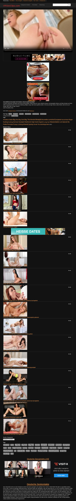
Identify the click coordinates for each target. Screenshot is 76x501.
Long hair (21, 114)
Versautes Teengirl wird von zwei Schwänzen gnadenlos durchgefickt (20, 300)
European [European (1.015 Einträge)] (57, 119)
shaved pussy (36, 114)
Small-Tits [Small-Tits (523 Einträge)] (37, 124)
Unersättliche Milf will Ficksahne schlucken (14, 176)
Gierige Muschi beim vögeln (10, 227)
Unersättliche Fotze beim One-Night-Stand (13, 434)
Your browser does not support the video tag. (38, 31)
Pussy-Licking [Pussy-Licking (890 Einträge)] (18, 124)
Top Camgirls (19, 0)
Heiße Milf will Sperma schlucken (11, 283)
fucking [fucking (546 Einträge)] (10, 122)
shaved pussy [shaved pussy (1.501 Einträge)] (28, 124)
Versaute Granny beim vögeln (10, 160)
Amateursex (42, 0)
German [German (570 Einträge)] (15, 122)
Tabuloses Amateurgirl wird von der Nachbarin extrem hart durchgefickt (21, 400)
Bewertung (41, 4)
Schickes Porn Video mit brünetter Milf (12, 143)
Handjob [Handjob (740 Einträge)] (21, 122)
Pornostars (34, 4)
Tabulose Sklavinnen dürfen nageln (12, 210)
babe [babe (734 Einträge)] (11, 119)
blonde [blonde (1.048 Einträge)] (32, 119)
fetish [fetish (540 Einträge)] (67, 119)
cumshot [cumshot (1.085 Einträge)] (51, 119)
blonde (10, 114)
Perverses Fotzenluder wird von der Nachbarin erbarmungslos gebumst (21, 317)
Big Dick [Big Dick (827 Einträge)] (21, 119)
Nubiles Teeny (14, 115)
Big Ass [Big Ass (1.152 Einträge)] (15, 119)
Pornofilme (12, 0)
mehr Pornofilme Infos (8, 107)
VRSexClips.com (11, 5)
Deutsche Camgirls (27, 0)
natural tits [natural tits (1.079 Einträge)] (66, 122)
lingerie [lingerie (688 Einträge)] (41, 122)
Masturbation (28, 114)
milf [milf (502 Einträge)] (61, 122)
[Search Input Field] (60, 5)
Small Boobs (43, 114)
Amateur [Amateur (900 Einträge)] (6, 119)
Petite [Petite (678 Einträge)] (5, 124)
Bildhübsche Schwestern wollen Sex (12, 417)
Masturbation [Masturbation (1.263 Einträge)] (54, 122)
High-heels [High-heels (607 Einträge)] (35, 122)
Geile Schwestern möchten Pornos (12, 267)
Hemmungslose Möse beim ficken (11, 250)
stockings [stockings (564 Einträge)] (43, 124)
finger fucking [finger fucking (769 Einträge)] (16, 448)
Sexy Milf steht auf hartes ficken (11, 350)
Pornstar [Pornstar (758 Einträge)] (10, 124)
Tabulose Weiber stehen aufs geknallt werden (14, 384)
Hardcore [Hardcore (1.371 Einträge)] (27, 122)
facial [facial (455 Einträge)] (63, 119)
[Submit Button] (69, 5)
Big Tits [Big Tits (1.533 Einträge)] (27, 119)
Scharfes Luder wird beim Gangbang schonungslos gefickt (18, 334)
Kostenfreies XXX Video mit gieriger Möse (13, 193)
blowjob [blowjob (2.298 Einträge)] (38, 119)
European (15, 114)
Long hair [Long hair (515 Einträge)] (47, 122)
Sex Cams (36, 0)
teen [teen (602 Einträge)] (47, 124)
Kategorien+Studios (25, 4)
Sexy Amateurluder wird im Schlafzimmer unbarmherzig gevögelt (19, 367)
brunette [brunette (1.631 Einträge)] (45, 119)
